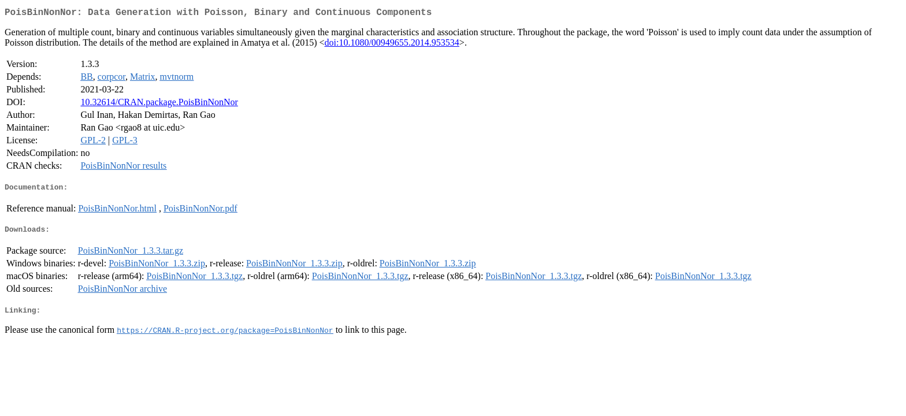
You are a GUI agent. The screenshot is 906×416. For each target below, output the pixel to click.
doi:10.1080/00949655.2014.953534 (392, 45)
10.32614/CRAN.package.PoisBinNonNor (158, 104)
